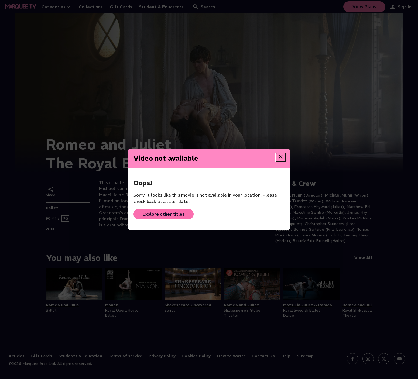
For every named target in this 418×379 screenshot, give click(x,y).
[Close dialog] (281, 157)
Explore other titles (163, 214)
